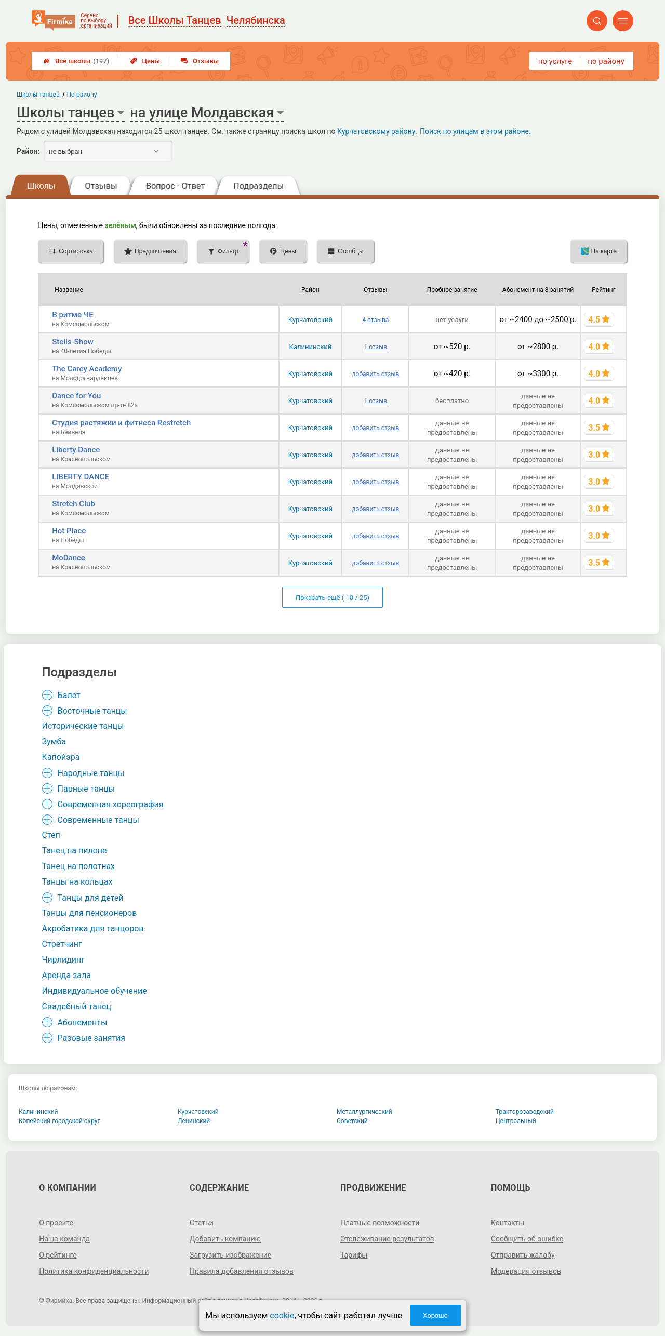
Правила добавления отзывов (242, 1271)
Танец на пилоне (74, 851)
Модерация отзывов (526, 1271)
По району (82, 94)
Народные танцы (91, 773)
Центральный (516, 1121)
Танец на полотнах (78, 866)
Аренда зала (66, 975)
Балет (69, 695)
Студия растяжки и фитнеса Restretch (121, 422)
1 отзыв (375, 347)
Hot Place (69, 531)
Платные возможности (379, 1223)
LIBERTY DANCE (80, 477)
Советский (352, 1121)
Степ (51, 835)
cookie (282, 1315)
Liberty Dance (76, 450)
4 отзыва (375, 320)
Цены (145, 61)
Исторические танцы (83, 726)
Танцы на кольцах (77, 882)
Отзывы (200, 61)
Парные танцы (86, 789)
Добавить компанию (225, 1239)
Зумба (54, 741)
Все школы (76, 61)
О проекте (56, 1223)
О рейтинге (58, 1255)
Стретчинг (62, 944)
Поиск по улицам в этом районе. (475, 131)
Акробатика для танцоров (93, 928)
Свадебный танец (76, 1006)
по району (606, 61)
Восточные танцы (92, 711)
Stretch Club (73, 504)
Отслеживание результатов (387, 1239)
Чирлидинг (63, 960)
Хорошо (435, 1315)
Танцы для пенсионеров (89, 913)
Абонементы (83, 1022)
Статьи (202, 1223)
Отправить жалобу (523, 1255)
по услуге (555, 61)
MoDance (68, 558)
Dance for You (76, 395)
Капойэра (61, 757)
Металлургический (364, 1111)
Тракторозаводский (525, 1111)
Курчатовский (310, 320)
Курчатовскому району (376, 131)
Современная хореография (111, 804)
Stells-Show (73, 341)
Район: (28, 151)
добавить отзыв (375, 374)
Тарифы (353, 1255)
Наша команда (64, 1239)
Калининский (310, 347)
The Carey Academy (87, 368)
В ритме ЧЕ (73, 314)
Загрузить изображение (230, 1255)
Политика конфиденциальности (94, 1271)
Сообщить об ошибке (527, 1239)
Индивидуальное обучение (94, 991)
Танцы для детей (91, 898)
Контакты (507, 1223)
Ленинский (194, 1121)
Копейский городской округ (59, 1121)
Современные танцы (98, 820)
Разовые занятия (92, 1038)
